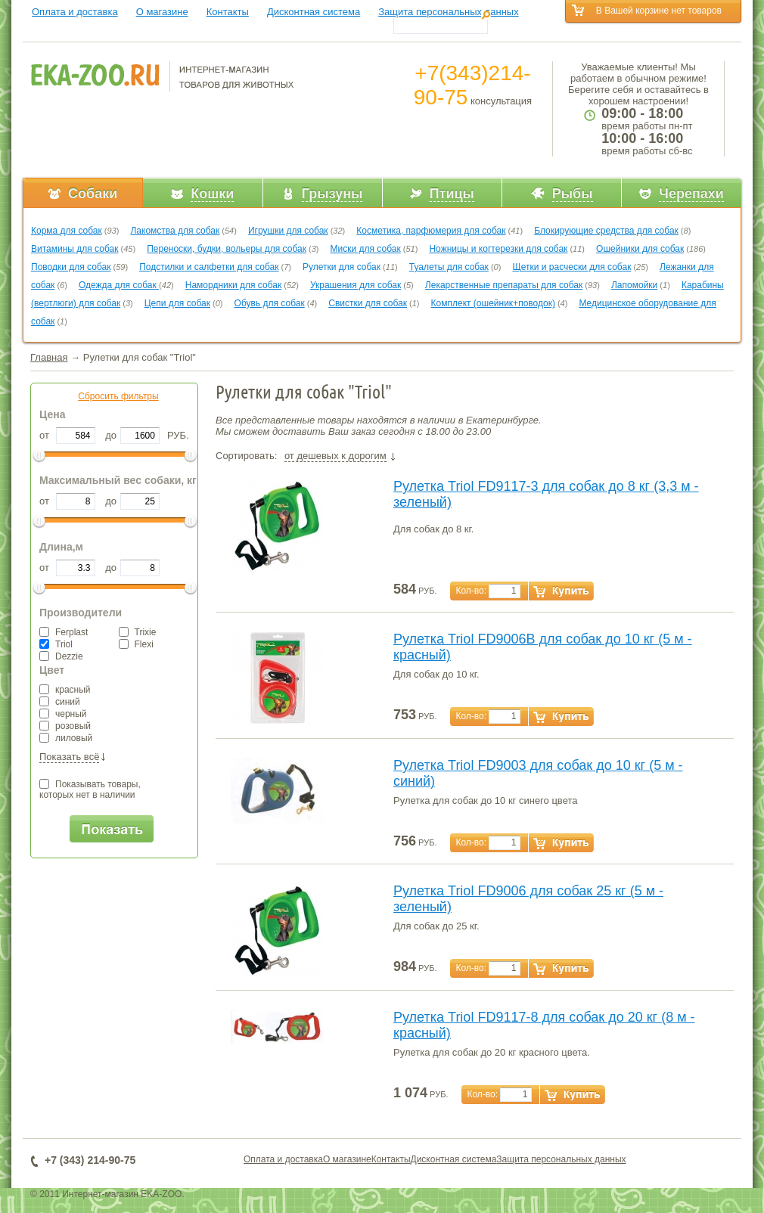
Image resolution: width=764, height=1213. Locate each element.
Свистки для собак (367, 303)
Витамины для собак (74, 249)
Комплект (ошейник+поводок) (493, 303)
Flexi (136, 644)
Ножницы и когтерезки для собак (498, 249)
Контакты (228, 11)
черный (63, 714)
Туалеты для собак (449, 267)
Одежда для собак (119, 285)
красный (65, 689)
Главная (48, 357)
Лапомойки (634, 285)
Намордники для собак (233, 285)
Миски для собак (366, 249)
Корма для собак (66, 230)
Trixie (138, 632)
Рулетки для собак (341, 267)
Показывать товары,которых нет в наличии (90, 789)
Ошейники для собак (640, 249)
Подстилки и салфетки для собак (208, 267)
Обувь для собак (269, 303)
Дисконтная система (313, 11)
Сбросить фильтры (118, 396)
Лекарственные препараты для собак (503, 285)
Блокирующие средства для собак (606, 230)
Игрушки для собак (288, 230)
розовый (65, 726)
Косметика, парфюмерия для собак (430, 230)
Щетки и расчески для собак (571, 267)
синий (59, 701)
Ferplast (63, 632)
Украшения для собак (355, 285)
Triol (56, 644)
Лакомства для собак (174, 230)
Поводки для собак (70, 267)
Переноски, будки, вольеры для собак (226, 249)
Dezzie (61, 656)
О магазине (162, 11)
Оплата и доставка (75, 11)
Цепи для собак (177, 303)
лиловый (65, 738)
